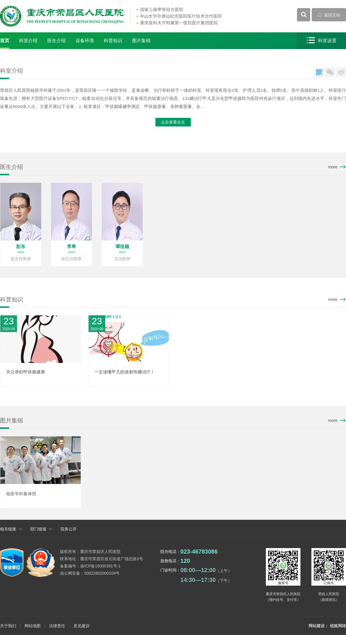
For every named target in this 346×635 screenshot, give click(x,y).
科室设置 (321, 40)
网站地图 (33, 625)
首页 (4, 40)
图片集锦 (141, 40)
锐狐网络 (338, 625)
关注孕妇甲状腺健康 (25, 371)
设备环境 (85, 40)
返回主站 (329, 14)
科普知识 (113, 40)
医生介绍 (56, 40)
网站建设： (319, 625)
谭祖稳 (122, 246)
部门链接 (38, 529)
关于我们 (8, 625)
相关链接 (8, 529)
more (332, 167)
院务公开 (69, 529)
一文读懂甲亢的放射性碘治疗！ (124, 371)
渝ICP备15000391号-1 (100, 566)
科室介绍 (28, 40)
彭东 (20, 246)
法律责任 (57, 625)
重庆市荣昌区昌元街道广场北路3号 (111, 558)
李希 (71, 246)
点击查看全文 (173, 122)
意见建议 (82, 625)
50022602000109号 (102, 573)
